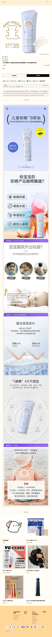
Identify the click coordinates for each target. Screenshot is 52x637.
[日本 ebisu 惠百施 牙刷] (14, 590)
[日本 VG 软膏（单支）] (14, 559)
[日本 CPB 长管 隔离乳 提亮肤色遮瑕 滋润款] (37, 590)
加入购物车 (14, 75)
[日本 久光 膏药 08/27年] (37, 529)
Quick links (25, 612)
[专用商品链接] (14, 529)
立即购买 (38, 75)
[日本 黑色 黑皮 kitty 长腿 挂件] (37, 559)
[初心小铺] (4, 2)
